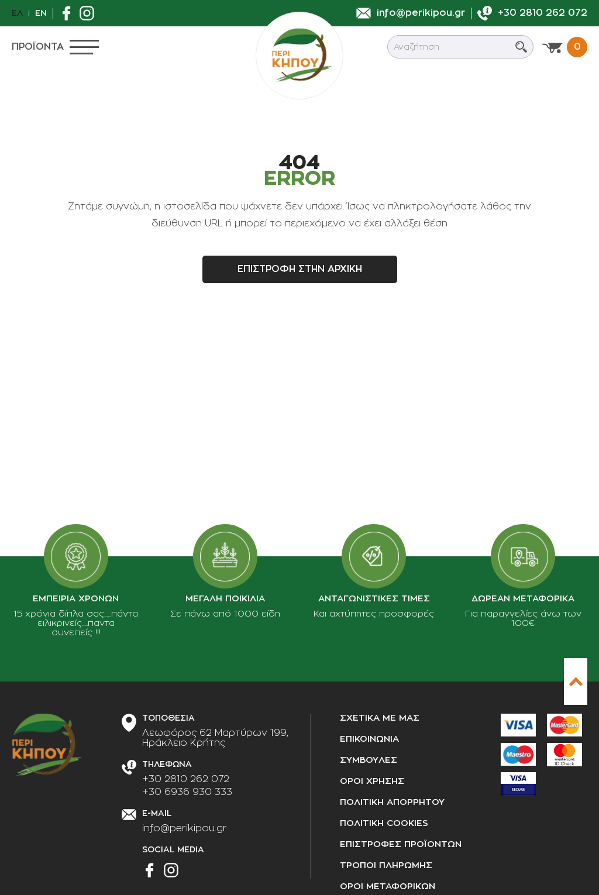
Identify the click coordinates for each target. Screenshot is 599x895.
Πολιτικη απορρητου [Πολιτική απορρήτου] (392, 802)
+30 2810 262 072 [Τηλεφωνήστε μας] (185, 779)
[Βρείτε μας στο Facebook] (69, 13)
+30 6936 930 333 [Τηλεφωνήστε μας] (187, 792)
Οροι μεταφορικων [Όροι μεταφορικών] (387, 886)
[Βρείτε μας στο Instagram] (90, 13)
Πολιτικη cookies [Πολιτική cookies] (384, 823)
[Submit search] (521, 47)
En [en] (41, 13)
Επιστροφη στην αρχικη (299, 269)
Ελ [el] (17, 13)
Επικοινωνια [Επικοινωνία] (369, 739)
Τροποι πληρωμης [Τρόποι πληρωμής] (386, 865)
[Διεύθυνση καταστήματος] (215, 738)
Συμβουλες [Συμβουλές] (368, 760)
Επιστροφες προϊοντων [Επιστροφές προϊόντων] (401, 844)
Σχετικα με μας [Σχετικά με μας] (379, 718)
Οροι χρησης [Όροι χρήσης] (372, 781)
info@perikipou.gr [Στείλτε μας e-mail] (184, 828)
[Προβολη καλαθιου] (564, 47)
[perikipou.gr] (299, 55)
